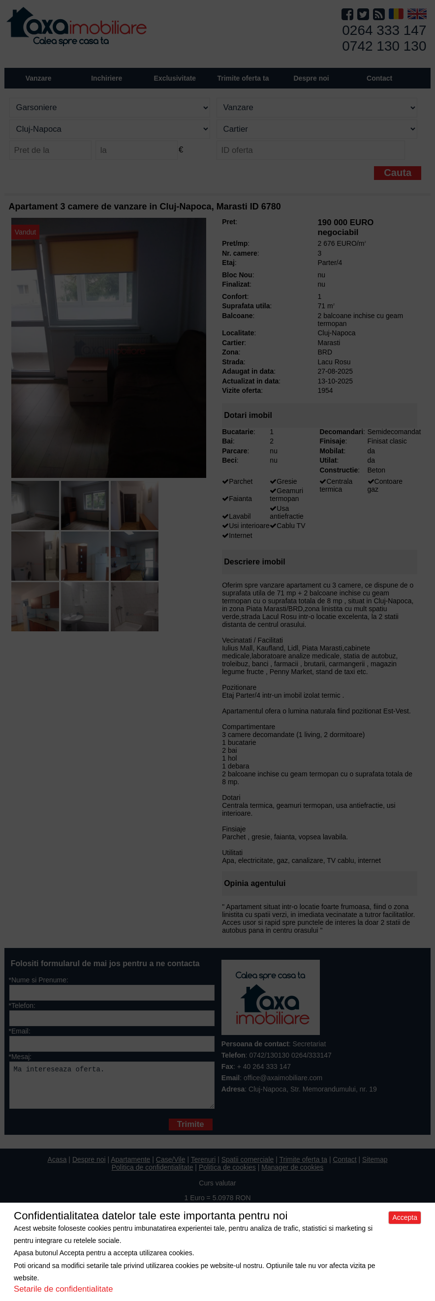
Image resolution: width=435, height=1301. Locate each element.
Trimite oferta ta (243, 78)
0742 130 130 (384, 46)
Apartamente (130, 1167)
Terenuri (203, 1167)
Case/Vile (171, 1167)
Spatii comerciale (247, 1167)
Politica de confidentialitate (152, 1175)
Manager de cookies (292, 1175)
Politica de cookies (227, 1175)
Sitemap (374, 1167)
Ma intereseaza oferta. (111, 1089)
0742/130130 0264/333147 (290, 1055)
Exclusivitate (175, 78)
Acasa (57, 1167)
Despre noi (89, 1167)
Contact (379, 78)
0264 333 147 (384, 30)
